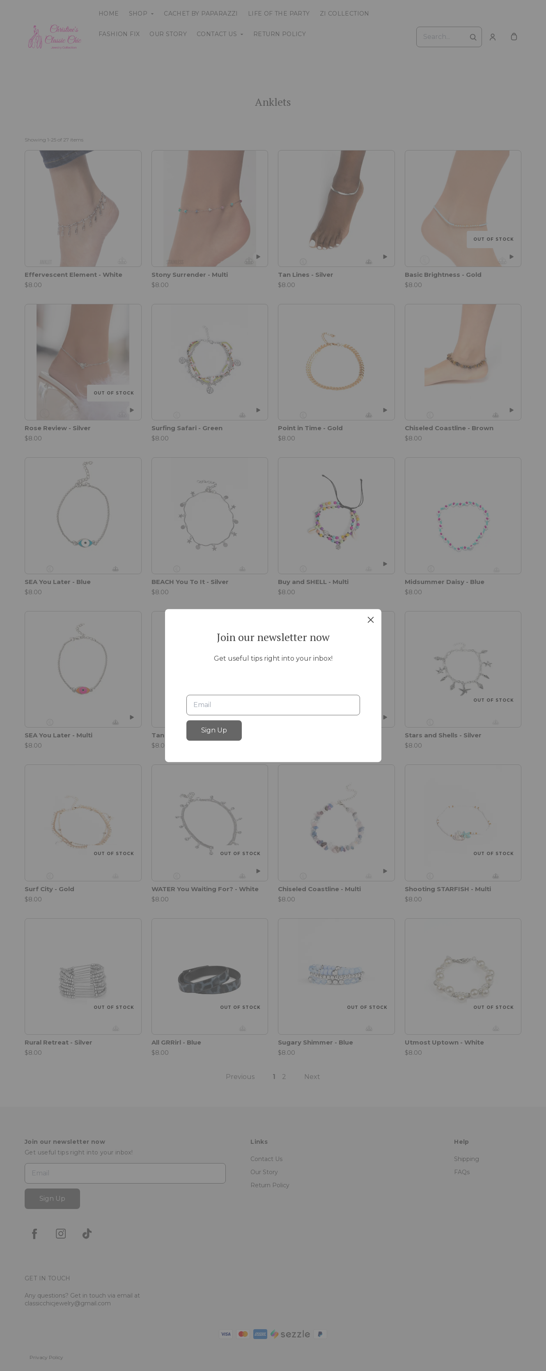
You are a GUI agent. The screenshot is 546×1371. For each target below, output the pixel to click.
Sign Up (214, 730)
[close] (370, 619)
